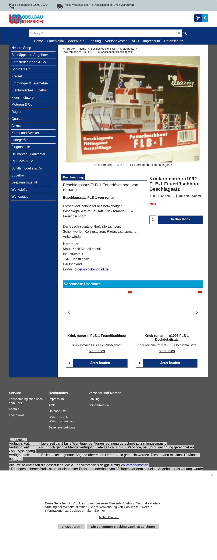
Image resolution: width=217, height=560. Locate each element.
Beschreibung (73, 177)
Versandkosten (137, 465)
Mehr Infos (97, 347)
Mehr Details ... (109, 517)
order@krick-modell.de (91, 269)
